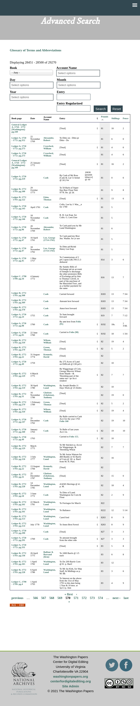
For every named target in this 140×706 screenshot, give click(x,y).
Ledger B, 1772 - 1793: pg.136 (18, 554)
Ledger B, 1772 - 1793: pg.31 (18, 395)
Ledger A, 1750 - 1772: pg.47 (18, 239)
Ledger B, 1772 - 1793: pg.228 (18, 485)
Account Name (66, 68)
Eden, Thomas (47, 198)
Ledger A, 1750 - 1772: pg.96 (18, 228)
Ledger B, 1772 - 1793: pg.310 (18, 341)
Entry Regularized (69, 103)
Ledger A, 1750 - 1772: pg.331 (18, 546)
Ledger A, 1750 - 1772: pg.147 (18, 420)
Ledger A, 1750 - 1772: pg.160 (18, 430)
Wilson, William (47, 341)
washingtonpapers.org (70, 676)
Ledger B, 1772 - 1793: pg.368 (18, 294)
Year (13, 92)
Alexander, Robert (48, 139)
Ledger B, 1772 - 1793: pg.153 (18, 517)
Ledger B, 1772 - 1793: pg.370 (18, 308)
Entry (61, 92)
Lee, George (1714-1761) (49, 239)
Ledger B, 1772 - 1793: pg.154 (18, 524)
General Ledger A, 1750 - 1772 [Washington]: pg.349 (19, 128)
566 (35, 598)
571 (76, 598)
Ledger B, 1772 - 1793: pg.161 (18, 503)
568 (51, 598)
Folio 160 (64, 421)
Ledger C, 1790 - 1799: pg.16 (18, 277)
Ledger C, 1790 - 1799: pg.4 (18, 583)
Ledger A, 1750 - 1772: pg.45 (18, 259)
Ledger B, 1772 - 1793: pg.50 (18, 494)
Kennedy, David (48, 355)
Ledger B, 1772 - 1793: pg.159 (18, 386)
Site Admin (70, 686)
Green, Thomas (47, 348)
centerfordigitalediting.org (70, 681)
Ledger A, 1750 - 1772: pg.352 (18, 139)
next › (116, 598)
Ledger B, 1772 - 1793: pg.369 (18, 301)
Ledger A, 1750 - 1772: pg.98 (18, 324)
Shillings (115, 118)
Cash (45, 178)
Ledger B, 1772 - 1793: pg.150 (18, 458)
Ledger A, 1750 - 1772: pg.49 (18, 362)
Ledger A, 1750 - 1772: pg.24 (18, 315)
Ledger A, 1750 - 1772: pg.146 (18, 218)
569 (59, 598)
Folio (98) (74, 332)
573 (92, 598)
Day (12, 79)
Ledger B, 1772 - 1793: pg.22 (18, 355)
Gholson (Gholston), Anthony (48, 395)
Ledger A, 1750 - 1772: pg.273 (18, 147)
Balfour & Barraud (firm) (48, 554)
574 (100, 598)
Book (13, 68)
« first (68, 594)
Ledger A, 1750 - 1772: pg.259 (18, 177)
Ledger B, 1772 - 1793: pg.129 (18, 374)
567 (43, 598)
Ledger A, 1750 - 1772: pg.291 (18, 539)
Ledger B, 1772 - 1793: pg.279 (18, 348)
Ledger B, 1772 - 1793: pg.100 (18, 190)
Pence (125, 118)
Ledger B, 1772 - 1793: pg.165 (18, 562)
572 (84, 598)
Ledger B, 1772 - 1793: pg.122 (18, 198)
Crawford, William (48, 147)
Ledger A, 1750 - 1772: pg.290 (18, 531)
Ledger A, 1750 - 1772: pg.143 (18, 207)
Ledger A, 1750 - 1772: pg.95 (18, 333)
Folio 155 (73, 436)
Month (61, 79)
